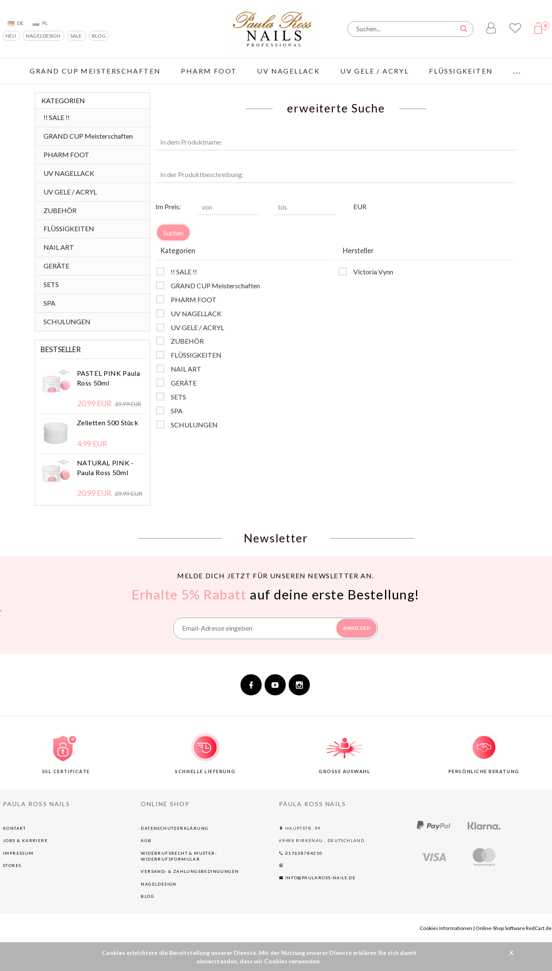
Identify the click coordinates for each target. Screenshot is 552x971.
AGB (146, 840)
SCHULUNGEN (67, 321)
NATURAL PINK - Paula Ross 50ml (105, 467)
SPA (49, 303)
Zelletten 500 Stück (108, 422)
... (517, 71)
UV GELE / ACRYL (374, 71)
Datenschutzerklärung (174, 828)
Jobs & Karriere (25, 840)
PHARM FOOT (209, 71)
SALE (76, 36)
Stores (12, 865)
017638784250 (301, 853)
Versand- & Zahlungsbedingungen (190, 871)
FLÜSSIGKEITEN (461, 71)
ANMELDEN (356, 628)
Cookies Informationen (446, 928)
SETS (51, 284)
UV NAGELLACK (288, 71)
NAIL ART (59, 247)
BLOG (99, 36)
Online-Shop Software (500, 928)
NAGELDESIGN (43, 36)
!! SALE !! (57, 117)
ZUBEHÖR (60, 210)
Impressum (18, 853)
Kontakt (14, 828)
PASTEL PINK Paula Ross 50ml (108, 378)
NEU (11, 36)
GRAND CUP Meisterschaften (95, 71)
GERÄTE (56, 266)
